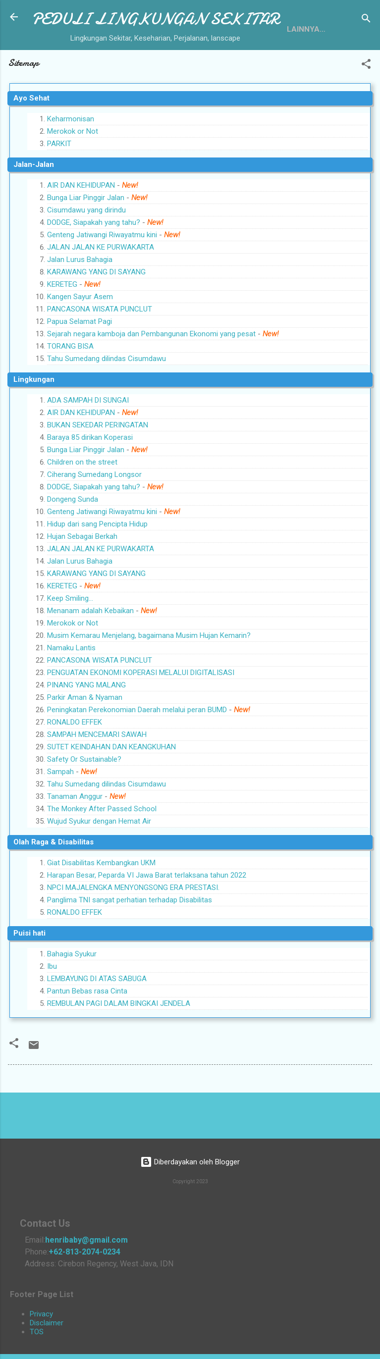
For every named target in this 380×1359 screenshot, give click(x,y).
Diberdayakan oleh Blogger (190, 1162)
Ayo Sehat (31, 136)
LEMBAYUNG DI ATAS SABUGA (97, 1017)
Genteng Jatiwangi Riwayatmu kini (102, 273)
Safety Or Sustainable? (84, 797)
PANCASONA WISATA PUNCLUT (99, 347)
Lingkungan (33, 418)
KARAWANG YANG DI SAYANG (96, 310)
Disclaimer (46, 1322)
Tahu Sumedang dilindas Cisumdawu (106, 397)
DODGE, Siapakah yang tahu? (93, 261)
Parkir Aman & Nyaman (84, 736)
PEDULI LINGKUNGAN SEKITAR (155, 19)
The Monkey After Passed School (102, 847)
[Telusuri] (366, 20)
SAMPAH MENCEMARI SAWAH (97, 773)
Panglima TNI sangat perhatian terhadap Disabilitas (129, 938)
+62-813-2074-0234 (84, 1251)
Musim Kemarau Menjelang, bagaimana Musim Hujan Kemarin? (149, 674)
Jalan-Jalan (33, 203)
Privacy (41, 1313)
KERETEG (62, 322)
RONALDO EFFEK (74, 760)
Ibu (52, 1004)
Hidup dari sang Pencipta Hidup (97, 562)
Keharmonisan (70, 157)
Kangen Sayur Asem (80, 335)
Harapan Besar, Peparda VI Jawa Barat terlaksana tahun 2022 (146, 913)
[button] (366, 104)
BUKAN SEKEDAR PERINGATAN (97, 463)
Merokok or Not (72, 169)
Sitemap (109, 65)
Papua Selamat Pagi (79, 360)
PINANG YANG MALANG (86, 723)
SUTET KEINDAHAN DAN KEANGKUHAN (111, 785)
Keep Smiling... (70, 636)
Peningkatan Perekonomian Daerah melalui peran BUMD (137, 748)
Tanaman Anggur (75, 835)
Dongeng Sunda (72, 537)
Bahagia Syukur (72, 992)
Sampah (61, 810)
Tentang (57, 65)
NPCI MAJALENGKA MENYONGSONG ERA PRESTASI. (133, 926)
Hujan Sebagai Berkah (82, 575)
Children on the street (82, 500)
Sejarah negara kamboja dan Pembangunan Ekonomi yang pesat (151, 372)
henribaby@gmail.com (86, 1240)
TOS (37, 1331)
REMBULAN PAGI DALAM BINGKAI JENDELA (118, 1042)
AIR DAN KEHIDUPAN (81, 223)
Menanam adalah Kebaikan (90, 649)
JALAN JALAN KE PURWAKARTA (100, 285)
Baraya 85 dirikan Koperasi (90, 475)
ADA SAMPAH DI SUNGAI (88, 438)
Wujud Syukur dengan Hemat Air (99, 859)
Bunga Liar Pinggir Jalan (85, 236)
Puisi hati (29, 971)
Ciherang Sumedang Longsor (94, 513)
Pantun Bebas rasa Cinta (87, 1029)
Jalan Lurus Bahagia (79, 298)
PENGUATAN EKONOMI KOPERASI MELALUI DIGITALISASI (140, 711)
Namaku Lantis (71, 686)
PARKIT (59, 182)
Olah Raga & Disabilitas (53, 880)
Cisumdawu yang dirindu (86, 248)
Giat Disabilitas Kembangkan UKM (101, 901)
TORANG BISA (70, 384)
